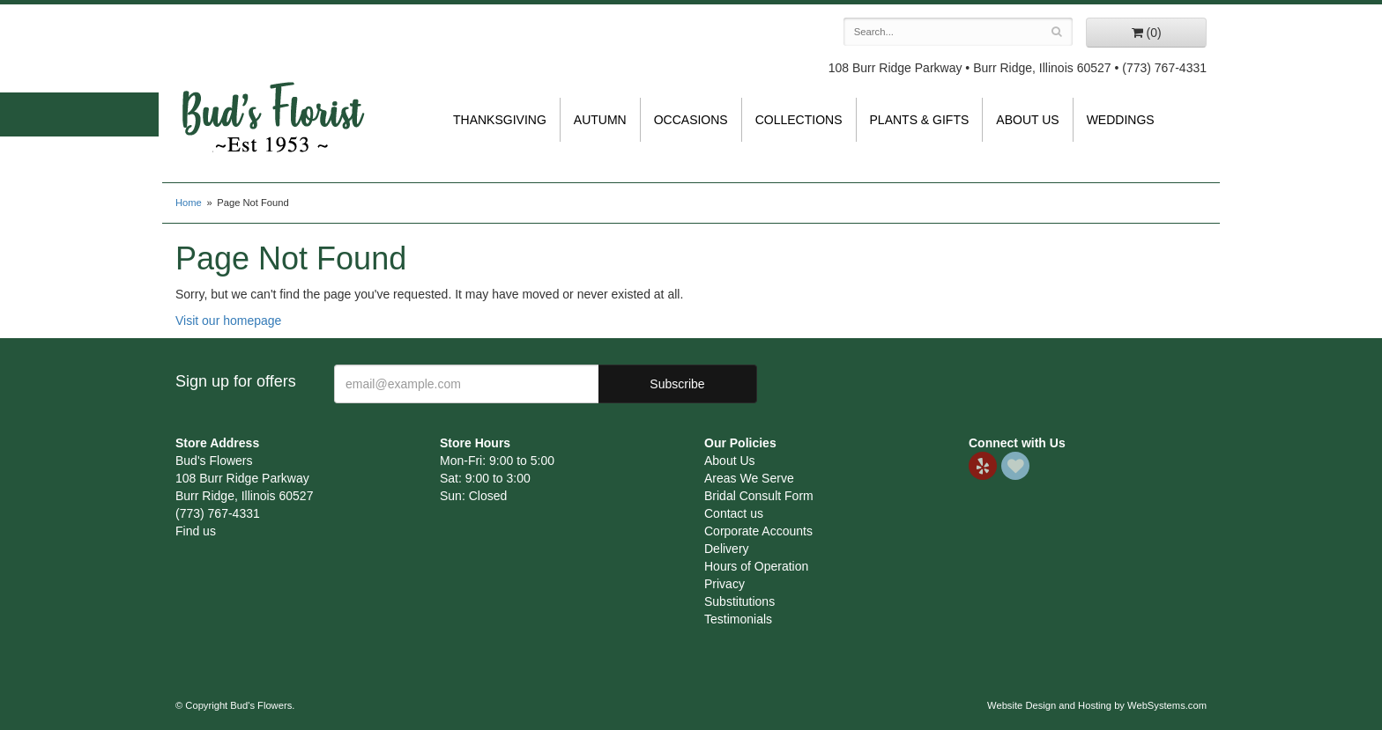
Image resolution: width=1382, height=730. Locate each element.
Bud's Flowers (272, 96)
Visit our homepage (228, 320)
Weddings (1121, 120)
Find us (195, 531)
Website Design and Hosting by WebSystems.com (1097, 705)
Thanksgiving (499, 120)
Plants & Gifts (920, 120)
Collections (799, 120)
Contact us (733, 513)
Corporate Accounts (758, 531)
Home (188, 202)
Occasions (691, 120)
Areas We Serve (749, 478)
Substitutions (739, 601)
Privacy (724, 584)
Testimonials (738, 619)
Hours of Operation (756, 566)
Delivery (726, 549)
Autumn (600, 120)
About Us (1027, 120)
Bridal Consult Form (759, 496)
